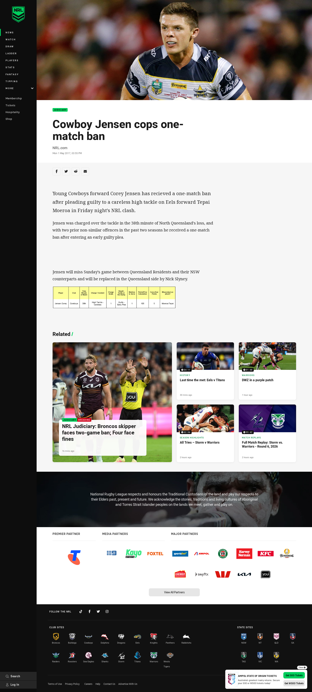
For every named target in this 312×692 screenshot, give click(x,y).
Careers (88, 683)
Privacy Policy (72, 683)
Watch (11, 39)
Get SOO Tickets (294, 675)
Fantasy (12, 74)
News (10, 32)
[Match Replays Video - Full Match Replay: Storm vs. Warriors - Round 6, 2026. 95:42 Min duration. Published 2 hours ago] (267, 433)
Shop (9, 119)
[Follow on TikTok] (80, 611)
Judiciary (60, 110)
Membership (14, 98)
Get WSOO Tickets (294, 683)
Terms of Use (55, 683)
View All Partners (174, 592)
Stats (10, 67)
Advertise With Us (127, 683)
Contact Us (109, 683)
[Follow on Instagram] (107, 611)
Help (98, 683)
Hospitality (13, 112)
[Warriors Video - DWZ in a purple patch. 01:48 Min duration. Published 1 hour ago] (267, 371)
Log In (12, 684)
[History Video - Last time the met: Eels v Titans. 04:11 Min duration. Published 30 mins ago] (205, 371)
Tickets (11, 105)
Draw (10, 46)
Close (302, 667)
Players (12, 60)
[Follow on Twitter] (98, 611)
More (19, 88)
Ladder (11, 53)
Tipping (12, 81)
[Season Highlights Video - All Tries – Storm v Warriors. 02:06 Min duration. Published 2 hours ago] (205, 433)
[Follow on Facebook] (89, 611)
